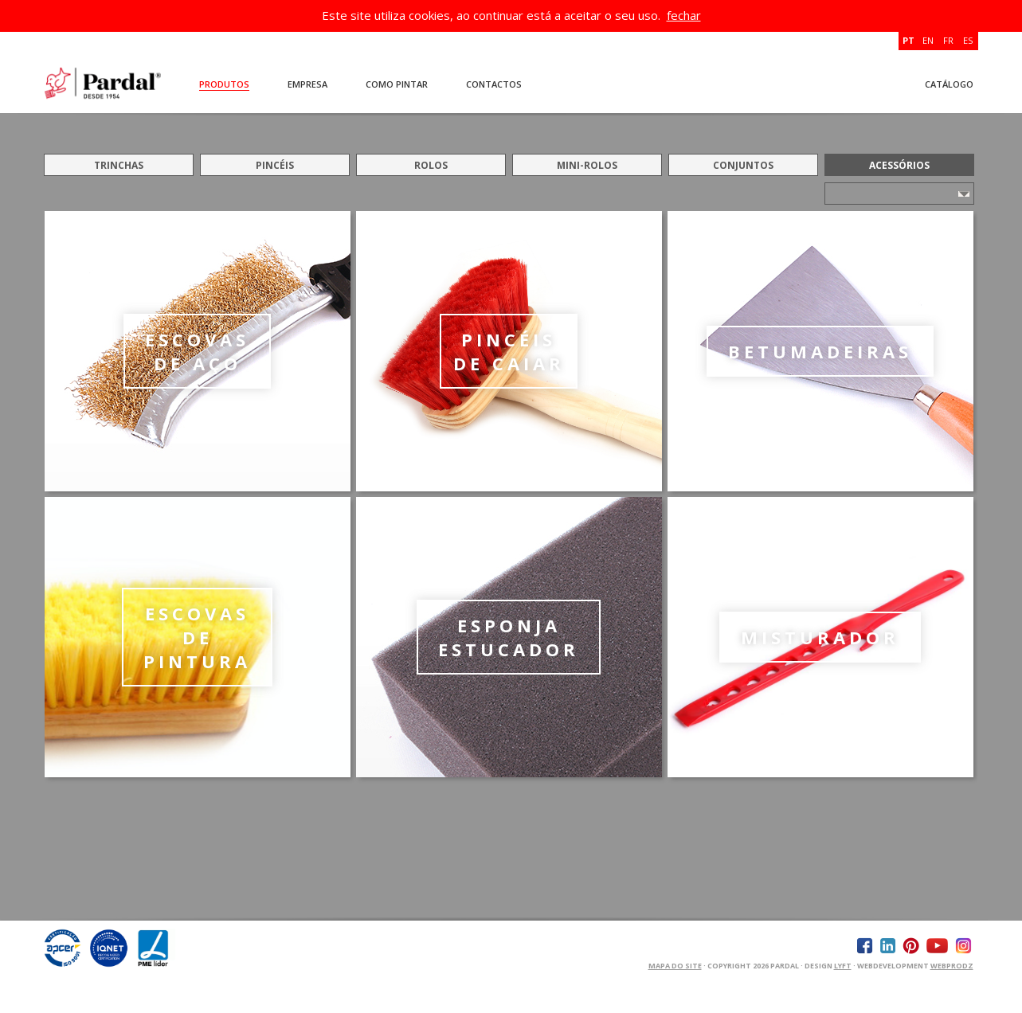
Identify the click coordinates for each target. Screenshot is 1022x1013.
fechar (684, 15)
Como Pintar (397, 84)
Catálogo (949, 84)
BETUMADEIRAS (820, 351)
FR (948, 40)
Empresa (307, 84)
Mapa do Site (675, 965)
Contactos (494, 84)
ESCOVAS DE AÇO (197, 351)
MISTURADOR (820, 637)
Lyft (843, 965)
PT (908, 40)
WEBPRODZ (951, 965)
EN (928, 40)
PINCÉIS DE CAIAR (509, 351)
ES (968, 40)
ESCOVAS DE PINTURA (197, 637)
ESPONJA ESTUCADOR (508, 637)
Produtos (224, 84)
